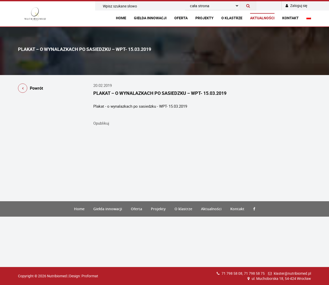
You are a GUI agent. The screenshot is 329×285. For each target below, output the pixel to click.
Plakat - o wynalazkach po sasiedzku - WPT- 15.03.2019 (140, 106)
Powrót (30, 89)
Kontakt (290, 17)
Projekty (204, 17)
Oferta (181, 17)
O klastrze (231, 17)
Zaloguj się (296, 5)
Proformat (89, 275)
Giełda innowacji (150, 17)
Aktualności (262, 17)
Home (121, 17)
